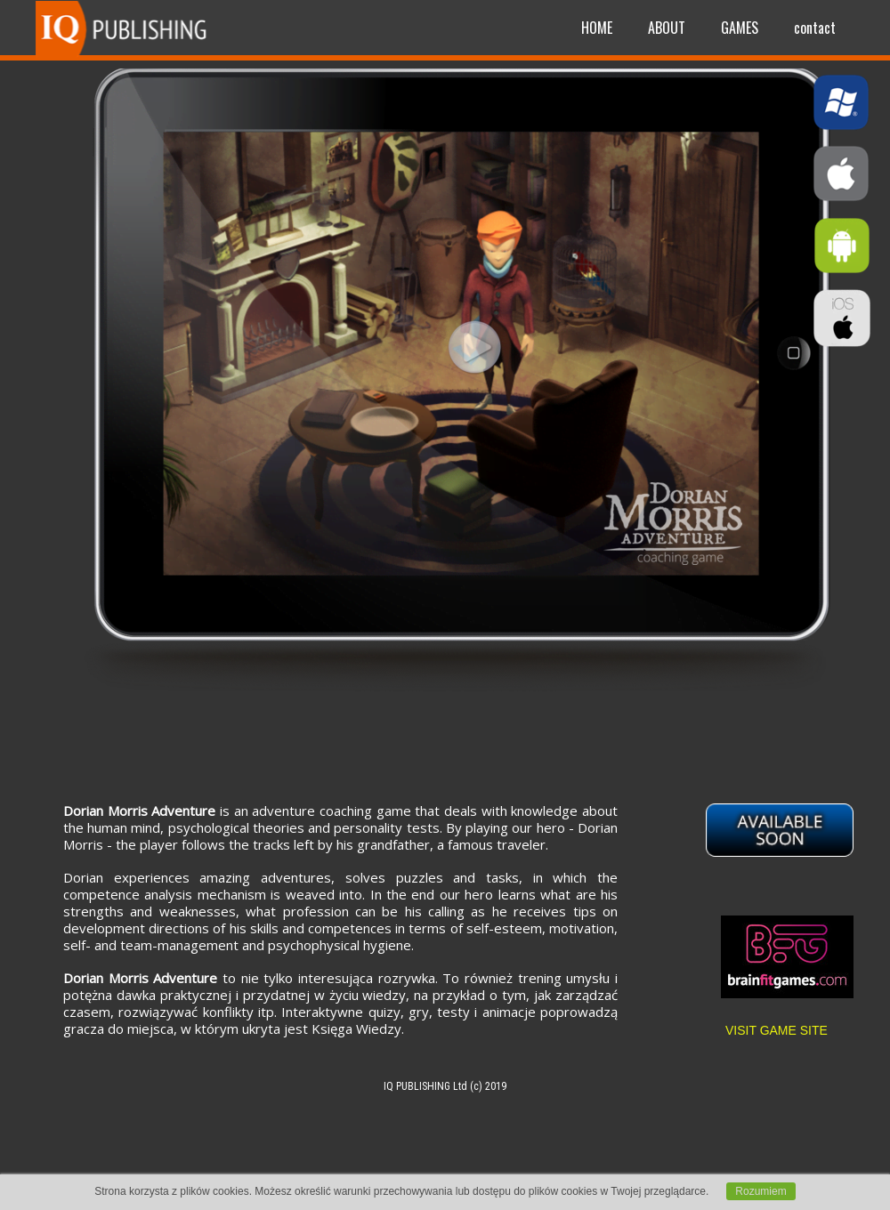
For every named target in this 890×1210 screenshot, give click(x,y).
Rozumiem (760, 1191)
